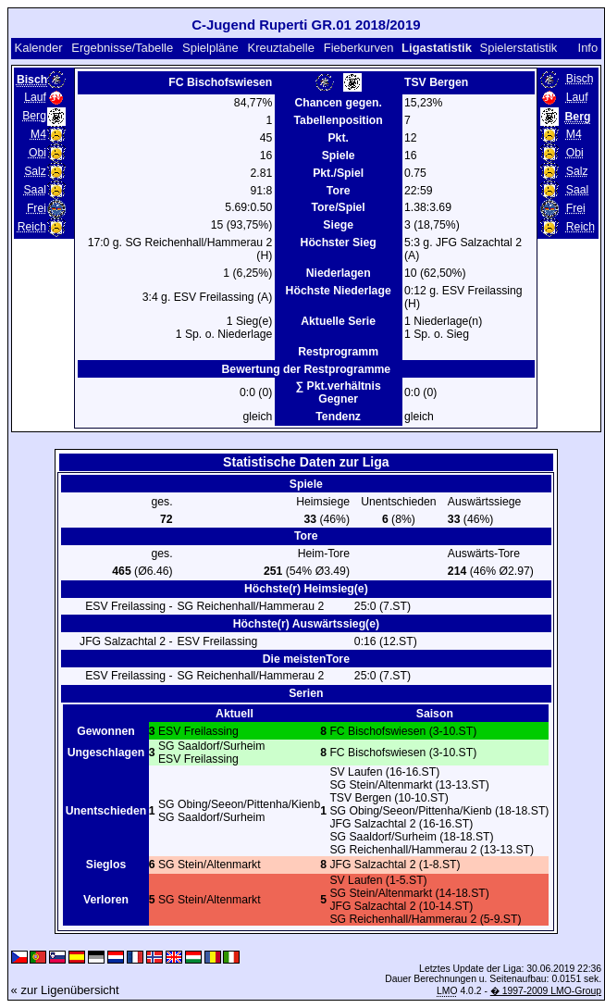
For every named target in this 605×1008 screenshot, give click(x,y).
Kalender (38, 48)
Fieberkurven (359, 48)
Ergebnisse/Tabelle (122, 48)
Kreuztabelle (281, 48)
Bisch (580, 78)
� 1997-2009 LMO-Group (545, 991)
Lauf (35, 97)
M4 (38, 134)
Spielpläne (210, 48)
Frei (36, 208)
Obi (37, 152)
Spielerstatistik (518, 48)
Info (588, 48)
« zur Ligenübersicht (65, 990)
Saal (34, 189)
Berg (34, 115)
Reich (32, 226)
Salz (35, 171)
